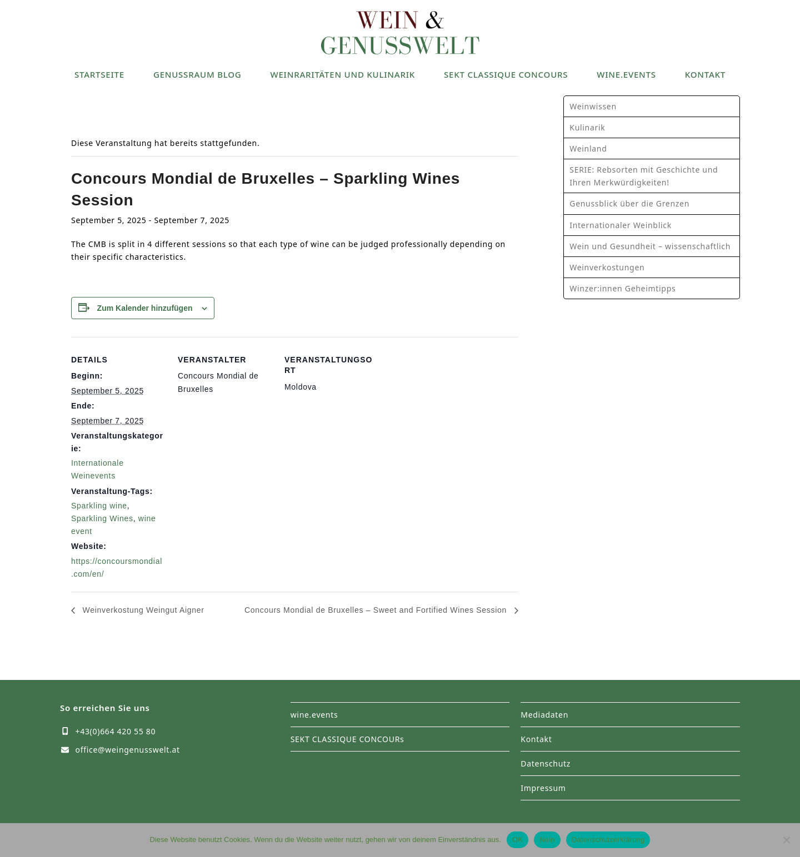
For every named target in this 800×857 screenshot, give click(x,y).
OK (517, 839)
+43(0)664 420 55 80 (116, 731)
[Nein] (786, 839)
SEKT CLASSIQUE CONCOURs (347, 739)
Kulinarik (587, 127)
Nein (547, 839)
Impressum (543, 788)
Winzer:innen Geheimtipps (622, 288)
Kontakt (536, 739)
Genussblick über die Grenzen (629, 203)
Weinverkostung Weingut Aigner (142, 610)
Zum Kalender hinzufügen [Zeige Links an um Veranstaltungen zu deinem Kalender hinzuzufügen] (145, 308)
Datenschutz (546, 763)
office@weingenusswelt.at (128, 749)
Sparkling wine (99, 505)
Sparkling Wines (102, 518)
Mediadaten (544, 714)
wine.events (314, 714)
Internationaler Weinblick (620, 225)
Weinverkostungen (606, 267)
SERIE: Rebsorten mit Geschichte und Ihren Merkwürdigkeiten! (643, 176)
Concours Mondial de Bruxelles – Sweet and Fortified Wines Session (376, 610)
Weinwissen (592, 106)
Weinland (588, 148)
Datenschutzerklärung (608, 839)
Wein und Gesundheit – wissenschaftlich (650, 246)
